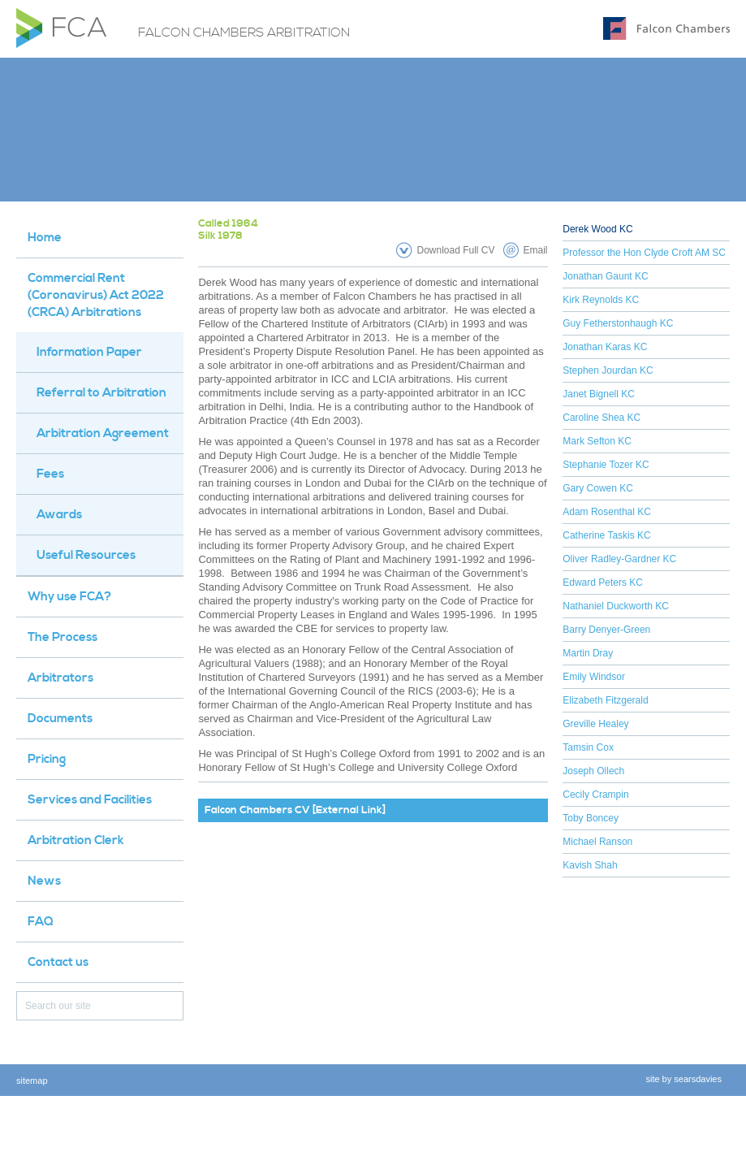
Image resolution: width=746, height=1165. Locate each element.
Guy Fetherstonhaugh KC (618, 323)
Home (45, 237)
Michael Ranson (597, 841)
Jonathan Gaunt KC (605, 276)
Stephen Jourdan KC (608, 370)
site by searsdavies (683, 1079)
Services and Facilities (90, 800)
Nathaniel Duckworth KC (616, 606)
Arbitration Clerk (76, 840)
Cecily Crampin (595, 794)
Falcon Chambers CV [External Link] (295, 809)
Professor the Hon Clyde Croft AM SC (644, 252)
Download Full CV (455, 250)
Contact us (58, 962)
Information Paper (89, 352)
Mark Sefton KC (597, 441)
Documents (60, 718)
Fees (50, 474)
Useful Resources (86, 555)
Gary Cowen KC (598, 488)
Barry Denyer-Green (606, 629)
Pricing (47, 759)
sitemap (32, 1080)
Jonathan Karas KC (605, 347)
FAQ (41, 921)
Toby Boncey (591, 818)
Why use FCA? (69, 596)
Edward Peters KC (603, 582)
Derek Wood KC (597, 229)
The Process (62, 637)
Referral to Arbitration (101, 393)
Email (536, 250)
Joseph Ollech (593, 771)
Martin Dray (588, 653)
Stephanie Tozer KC (606, 464)
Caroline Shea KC (601, 417)
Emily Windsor (594, 676)
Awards (59, 514)
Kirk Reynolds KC (601, 299)
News (44, 881)
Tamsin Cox (588, 747)
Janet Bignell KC (599, 394)
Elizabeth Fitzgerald (605, 700)
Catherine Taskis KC (607, 535)
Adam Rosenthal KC (607, 512)
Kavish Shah (590, 865)
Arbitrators (60, 678)
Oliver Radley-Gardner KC (619, 559)
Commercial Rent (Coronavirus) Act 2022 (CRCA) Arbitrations (96, 295)
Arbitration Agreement (103, 433)
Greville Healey (595, 724)
